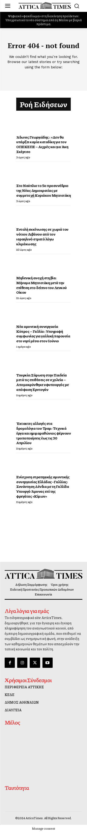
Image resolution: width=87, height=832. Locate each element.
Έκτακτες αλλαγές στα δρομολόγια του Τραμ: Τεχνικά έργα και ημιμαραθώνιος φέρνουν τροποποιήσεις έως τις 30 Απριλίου (43, 433)
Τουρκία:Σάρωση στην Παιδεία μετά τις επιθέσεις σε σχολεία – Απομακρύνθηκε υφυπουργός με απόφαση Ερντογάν (42, 382)
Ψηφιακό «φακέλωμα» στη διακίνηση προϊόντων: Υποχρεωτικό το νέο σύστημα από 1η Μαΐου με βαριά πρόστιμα (43, 19)
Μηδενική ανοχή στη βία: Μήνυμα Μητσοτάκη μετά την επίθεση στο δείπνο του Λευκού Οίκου (41, 285)
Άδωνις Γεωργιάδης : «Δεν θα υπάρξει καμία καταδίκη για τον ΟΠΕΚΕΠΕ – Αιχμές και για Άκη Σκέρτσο (42, 144)
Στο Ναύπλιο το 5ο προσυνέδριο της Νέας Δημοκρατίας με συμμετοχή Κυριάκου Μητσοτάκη (43, 190)
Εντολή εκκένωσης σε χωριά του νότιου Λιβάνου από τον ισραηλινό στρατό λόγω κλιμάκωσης (42, 236)
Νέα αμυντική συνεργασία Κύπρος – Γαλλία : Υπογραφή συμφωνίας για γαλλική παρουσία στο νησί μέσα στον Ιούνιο (43, 333)
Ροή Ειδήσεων (43, 104)
